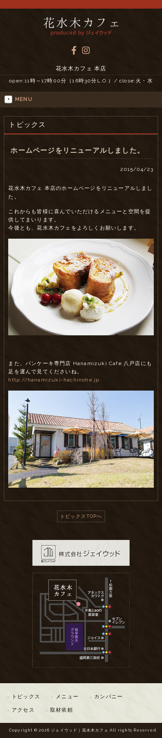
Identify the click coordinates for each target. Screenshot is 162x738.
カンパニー (108, 697)
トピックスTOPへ (81, 516)
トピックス (26, 697)
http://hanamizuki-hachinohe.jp (53, 380)
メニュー (67, 697)
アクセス (23, 710)
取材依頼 (61, 710)
